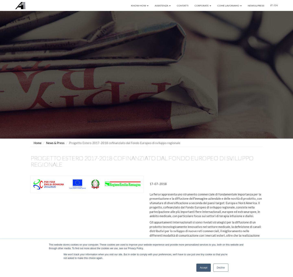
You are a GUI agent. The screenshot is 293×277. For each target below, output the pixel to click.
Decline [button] (221, 267)
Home (38, 143)
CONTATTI (182, 5)
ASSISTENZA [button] (163, 5)
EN (276, 5)
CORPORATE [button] (203, 5)
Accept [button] (203, 267)
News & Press (55, 143)
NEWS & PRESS (256, 5)
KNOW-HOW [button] (140, 5)
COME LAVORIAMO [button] (229, 5)
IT (271, 5)
